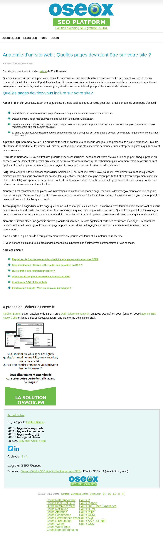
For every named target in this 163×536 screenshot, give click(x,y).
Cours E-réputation (59, 520)
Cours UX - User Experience (97, 506)
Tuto (43, 37)
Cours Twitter (55, 523)
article (43, 71)
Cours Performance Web (63, 518)
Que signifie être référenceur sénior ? (33, 270)
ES (114, 494)
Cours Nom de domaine (62, 529)
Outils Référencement (61, 506)
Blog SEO (30, 37)
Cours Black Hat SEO (61, 503)
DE (109, 494)
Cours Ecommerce (59, 515)
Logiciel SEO (11, 37)
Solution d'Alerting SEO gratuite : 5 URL (81, 28)
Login (55, 37)
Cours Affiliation (57, 512)
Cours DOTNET (93, 520)
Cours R (84, 500)
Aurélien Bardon (12, 313)
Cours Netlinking (57, 509)
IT (119, 494)
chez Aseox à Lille (32, 440)
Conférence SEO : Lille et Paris (29, 282)
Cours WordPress (58, 526)
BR (104, 494)
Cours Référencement (61, 500)
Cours (87, 509)
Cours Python (88, 503)
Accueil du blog (16, 415)
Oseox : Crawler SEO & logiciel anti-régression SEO (51, 471)
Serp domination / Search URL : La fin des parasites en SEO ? (47, 265)
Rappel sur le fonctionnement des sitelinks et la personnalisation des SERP (55, 259)
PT (123, 494)
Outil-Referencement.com (75, 313)
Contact (65, 494)
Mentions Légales (79, 494)
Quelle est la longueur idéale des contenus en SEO (41, 276)
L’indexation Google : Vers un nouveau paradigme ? (41, 288)
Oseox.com (95, 494)
